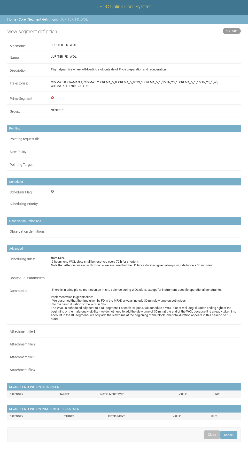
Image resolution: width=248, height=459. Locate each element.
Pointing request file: (25, 139)
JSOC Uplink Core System (124, 6)
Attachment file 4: (23, 370)
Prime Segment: (21, 98)
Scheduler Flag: (21, 192)
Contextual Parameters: (27, 278)
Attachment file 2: (23, 344)
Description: (18, 70)
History (232, 30)
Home (11, 19)
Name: (14, 58)
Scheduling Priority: (24, 204)
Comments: (18, 291)
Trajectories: (19, 83)
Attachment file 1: (23, 331)
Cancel (228, 435)
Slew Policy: (18, 152)
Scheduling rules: (22, 259)
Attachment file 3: (23, 357)
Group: (15, 111)
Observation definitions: (27, 231)
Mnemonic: (18, 46)
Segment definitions (43, 19)
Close (212, 434)
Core (22, 19)
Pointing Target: (21, 165)
